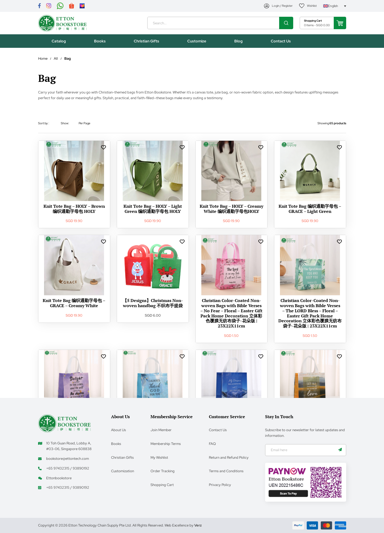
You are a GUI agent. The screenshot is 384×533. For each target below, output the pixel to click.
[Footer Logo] (64, 422)
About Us (118, 429)
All (56, 60)
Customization (122, 470)
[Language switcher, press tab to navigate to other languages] (334, 6)
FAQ (212, 443)
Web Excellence (177, 525)
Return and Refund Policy (229, 457)
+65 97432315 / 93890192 (67, 467)
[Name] (340, 450)
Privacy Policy (220, 484)
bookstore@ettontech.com (67, 458)
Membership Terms (166, 443)
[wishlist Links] (103, 149)
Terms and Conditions (226, 470)
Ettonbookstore (59, 477)
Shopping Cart (162, 484)
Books (116, 443)
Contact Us (218, 429)
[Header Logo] (64, 24)
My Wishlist (159, 457)
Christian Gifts (122, 457)
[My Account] (278, 6)
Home (43, 60)
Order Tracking (163, 470)
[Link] (39, 6)
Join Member (161, 429)
